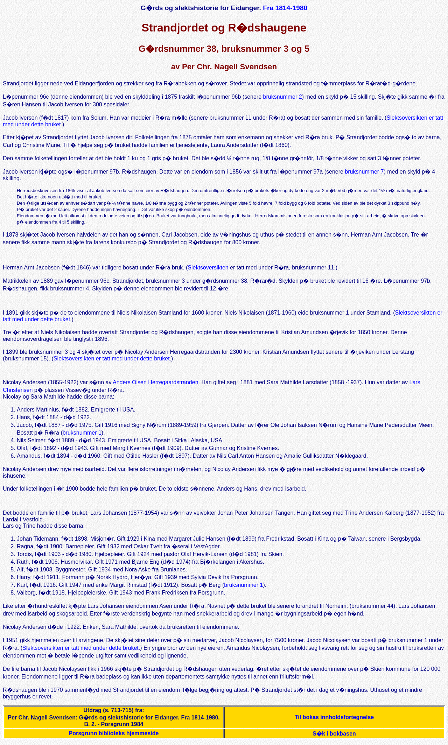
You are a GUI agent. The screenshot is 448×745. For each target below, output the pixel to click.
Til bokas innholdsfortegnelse (334, 720)
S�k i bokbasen (334, 737)
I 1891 (10, 314)
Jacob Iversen (20, 118)
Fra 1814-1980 (285, 8)
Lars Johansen (108, 516)
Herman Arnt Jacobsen (31, 267)
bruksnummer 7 (364, 172)
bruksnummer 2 (282, 97)
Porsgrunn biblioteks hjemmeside (114, 736)
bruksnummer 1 (82, 435)
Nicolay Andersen (25, 384)
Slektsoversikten (208, 267)
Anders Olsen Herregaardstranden (155, 384)
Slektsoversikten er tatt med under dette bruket (112, 360)
